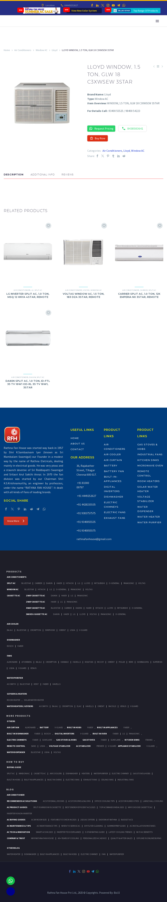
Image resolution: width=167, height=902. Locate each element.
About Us (78, 443)
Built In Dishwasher (17, 733)
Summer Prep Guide (116, 825)
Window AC (41, 50)
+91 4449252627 (86, 496)
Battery (110, 465)
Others (11, 721)
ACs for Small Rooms (53, 801)
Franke (149, 739)
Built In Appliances (107, 727)
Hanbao (65, 662)
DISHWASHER (30, 854)
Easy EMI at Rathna (108, 819)
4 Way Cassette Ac (35, 608)
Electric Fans (115, 512)
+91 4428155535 (86, 504)
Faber (20, 646)
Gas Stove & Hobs (141, 773)
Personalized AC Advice (95, 838)
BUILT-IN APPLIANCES (49, 854)
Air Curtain (113, 460)
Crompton (35, 630)
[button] (7, 189)
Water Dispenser (16, 752)
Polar (122, 662)
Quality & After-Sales (121, 838)
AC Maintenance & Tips (19, 825)
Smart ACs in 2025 (44, 832)
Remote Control (16, 746)
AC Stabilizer (83, 746)
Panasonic (129, 583)
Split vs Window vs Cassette (47, 807)
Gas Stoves (89, 739)
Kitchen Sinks (148, 460)
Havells (77, 662)
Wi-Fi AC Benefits (144, 832)
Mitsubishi (99, 583)
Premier (100, 746)
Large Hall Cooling (153, 801)
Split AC (38, 290)
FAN (104, 854)
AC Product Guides (17, 807)
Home (7, 50)
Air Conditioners (22, 50)
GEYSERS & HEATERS (17, 693)
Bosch (10, 646)
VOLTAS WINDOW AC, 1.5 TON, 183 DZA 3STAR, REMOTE (83, 295)
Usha (72, 630)
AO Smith (11, 684)
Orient (62, 630)
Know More (15, 521)
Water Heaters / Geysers (20, 706)
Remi (131, 662)
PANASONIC (134, 733)
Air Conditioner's (16, 577)
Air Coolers (56, 773)
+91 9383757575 (86, 513)
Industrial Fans (150, 454)
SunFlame (47, 739)
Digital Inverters (64, 733)
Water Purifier (149, 522)
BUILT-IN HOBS (70, 854)
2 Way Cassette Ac (35, 601)
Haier (59, 583)
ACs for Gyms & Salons (79, 801)
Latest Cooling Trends (120, 832)
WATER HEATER (13, 854)
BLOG (10, 789)
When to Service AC (70, 825)
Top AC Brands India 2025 (111, 807)
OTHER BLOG (13, 848)
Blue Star (25, 684)
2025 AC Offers (87, 819)
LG (32, 290)
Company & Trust (16, 838)
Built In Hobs (74, 727)
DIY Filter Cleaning (93, 825)
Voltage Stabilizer (59, 746)
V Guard (22, 668)
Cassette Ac (13, 595)
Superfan (157, 662)
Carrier (144, 290)
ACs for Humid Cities (129, 801)
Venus (33, 668)
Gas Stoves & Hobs (66, 739)
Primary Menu (157, 21)
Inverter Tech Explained (69, 832)
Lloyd (54, 50)
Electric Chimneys (17, 739)
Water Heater (148, 516)
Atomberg (27, 662)
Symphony (50, 630)
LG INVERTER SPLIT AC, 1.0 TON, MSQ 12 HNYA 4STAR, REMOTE (27, 295)
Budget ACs (127, 819)
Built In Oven (100, 733)
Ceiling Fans (107, 779)
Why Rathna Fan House (42, 838)
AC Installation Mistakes (142, 825)
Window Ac (12, 589)
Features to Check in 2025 (63, 819)
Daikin (32, 377)
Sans (33, 746)
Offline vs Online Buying (148, 838)
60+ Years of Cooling (68, 838)
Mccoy (100, 662)
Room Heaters (148, 481)
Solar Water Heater (34, 700)
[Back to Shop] (158, 66)
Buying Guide (14, 767)
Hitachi (70, 583)
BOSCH (47, 733)
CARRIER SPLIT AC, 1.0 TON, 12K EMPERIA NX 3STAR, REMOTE (139, 295)
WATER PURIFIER (117, 854)
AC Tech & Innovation (18, 832)
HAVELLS (56, 684)
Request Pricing (101, 128)
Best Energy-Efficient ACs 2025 (80, 807)
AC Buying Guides (16, 819)
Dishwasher (113, 496)
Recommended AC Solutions (22, 801)
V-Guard (83, 630)
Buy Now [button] (97, 138)
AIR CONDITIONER (15, 794)
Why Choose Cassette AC (140, 807)
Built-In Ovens (54, 779)
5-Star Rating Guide (95, 832)
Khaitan (89, 662)
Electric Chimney (120, 773)
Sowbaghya (143, 662)
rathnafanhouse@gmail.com (94, 539)
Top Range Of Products (145, 10)
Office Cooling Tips (105, 801)
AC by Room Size (39, 819)
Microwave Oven (150, 465)
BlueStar (26, 583)
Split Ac (11, 583)
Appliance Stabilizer (129, 746)
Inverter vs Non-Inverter (19, 813)
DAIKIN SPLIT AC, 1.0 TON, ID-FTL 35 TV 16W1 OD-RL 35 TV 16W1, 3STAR (27, 384)
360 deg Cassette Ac (36, 614)
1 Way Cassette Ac (35, 595)
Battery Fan (114, 471)
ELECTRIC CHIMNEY (89, 854)
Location (49, 5)
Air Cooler (112, 454)
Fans (9, 655)
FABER (45, 684)
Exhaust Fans (114, 517)
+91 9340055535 (86, 522)
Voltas (86, 290)
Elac (79, 706)
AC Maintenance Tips (47, 825)
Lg (79, 583)
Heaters (86, 773)
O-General (114, 583)
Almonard (12, 662)
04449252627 (71, 5)
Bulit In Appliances (33, 779)
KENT (36, 684)
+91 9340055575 (86, 530)
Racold (112, 706)
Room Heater (13, 700)
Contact (77, 449)
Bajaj (10, 630)
